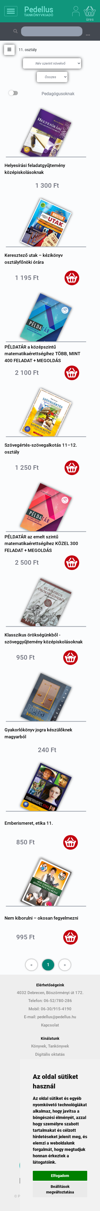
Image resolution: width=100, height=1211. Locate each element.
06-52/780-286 (58, 1000)
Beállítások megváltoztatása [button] (60, 1189)
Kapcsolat (50, 1025)
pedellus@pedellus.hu (56, 1017)
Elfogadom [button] (60, 1176)
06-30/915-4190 (56, 1009)
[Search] (51, 31)
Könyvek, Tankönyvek (50, 1046)
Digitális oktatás (50, 1054)
